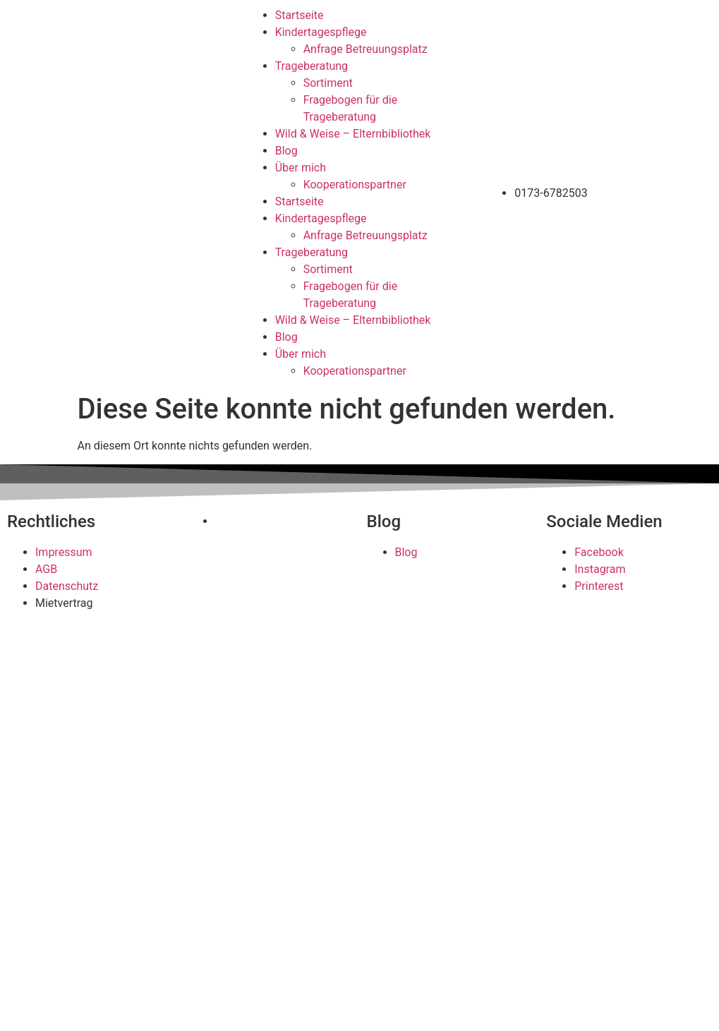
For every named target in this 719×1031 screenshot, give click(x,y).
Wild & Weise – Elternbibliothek (353, 133)
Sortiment (328, 83)
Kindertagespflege (321, 32)
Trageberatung (311, 66)
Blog (286, 150)
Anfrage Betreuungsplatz (365, 49)
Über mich (300, 167)
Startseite (299, 15)
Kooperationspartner (354, 184)
